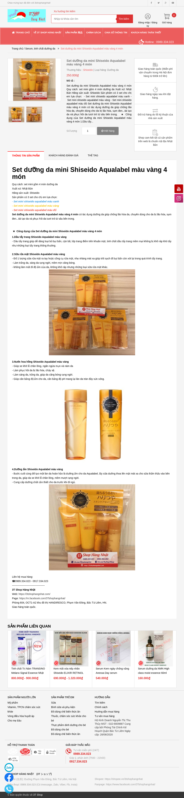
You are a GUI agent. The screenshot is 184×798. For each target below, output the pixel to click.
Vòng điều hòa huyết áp (21, 716)
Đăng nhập (144, 22)
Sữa (53, 702)
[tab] (26, 155)
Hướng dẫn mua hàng (107, 711)
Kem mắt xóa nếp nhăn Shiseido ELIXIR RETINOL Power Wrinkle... (68, 673)
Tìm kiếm (100, 702)
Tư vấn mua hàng (104, 716)
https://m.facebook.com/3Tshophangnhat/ (42, 598)
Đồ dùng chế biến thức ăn (65, 711)
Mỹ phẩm (13, 702)
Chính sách (101, 707)
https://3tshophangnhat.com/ (34, 594)
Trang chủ (17, 48)
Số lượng (71, 130)
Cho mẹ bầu (14, 720)
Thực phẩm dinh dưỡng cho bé (68, 725)
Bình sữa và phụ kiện (63, 707)
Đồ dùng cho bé (60, 729)
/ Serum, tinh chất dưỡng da (39, 48)
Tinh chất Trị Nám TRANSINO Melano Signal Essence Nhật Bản (28, 673)
